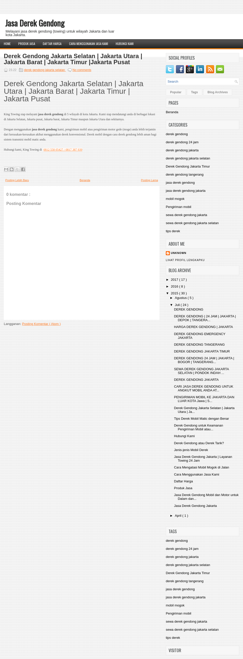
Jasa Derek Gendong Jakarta (195, 506)
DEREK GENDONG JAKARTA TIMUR (202, 351)
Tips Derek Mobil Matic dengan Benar (201, 418)
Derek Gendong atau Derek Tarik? (199, 443)
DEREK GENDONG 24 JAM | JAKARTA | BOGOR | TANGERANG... (204, 360)
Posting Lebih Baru (17, 180)
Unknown (178, 253)
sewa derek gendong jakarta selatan (192, 223)
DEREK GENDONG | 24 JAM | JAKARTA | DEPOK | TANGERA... (205, 318)
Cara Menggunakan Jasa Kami (88, 43)
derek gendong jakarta (182, 150)
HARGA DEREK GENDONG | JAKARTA (203, 327)
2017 (175, 279)
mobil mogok (175, 199)
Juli (178, 305)
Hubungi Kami (125, 43)
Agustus (181, 298)
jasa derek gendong (180, 182)
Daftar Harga (52, 43)
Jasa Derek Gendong (35, 23)
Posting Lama (149, 180)
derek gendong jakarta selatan (45, 70)
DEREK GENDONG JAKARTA (196, 380)
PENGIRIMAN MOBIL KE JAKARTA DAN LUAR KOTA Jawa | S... (204, 399)
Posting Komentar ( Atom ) (41, 324)
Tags (194, 92)
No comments (82, 70)
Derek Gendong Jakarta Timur (188, 166)
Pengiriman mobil (178, 207)
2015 (175, 293)
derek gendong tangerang (185, 174)
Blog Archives (218, 92)
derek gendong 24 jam (182, 142)
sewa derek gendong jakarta (186, 215)
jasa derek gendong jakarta (186, 191)
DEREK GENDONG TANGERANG (199, 344)
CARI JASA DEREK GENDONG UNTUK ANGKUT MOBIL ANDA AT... (203, 388)
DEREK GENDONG (188, 309)
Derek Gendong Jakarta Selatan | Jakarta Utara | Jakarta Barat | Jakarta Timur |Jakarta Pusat (73, 59)
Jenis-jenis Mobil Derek (191, 450)
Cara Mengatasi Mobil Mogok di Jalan (201, 467)
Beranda (85, 180)
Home (7, 43)
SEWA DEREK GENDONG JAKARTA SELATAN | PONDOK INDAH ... (201, 371)
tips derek (173, 231)
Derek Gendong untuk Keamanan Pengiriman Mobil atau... (198, 427)
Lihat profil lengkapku (185, 260)
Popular (175, 92)
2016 (175, 286)
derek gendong (177, 134)
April (179, 515)
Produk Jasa (26, 43)
